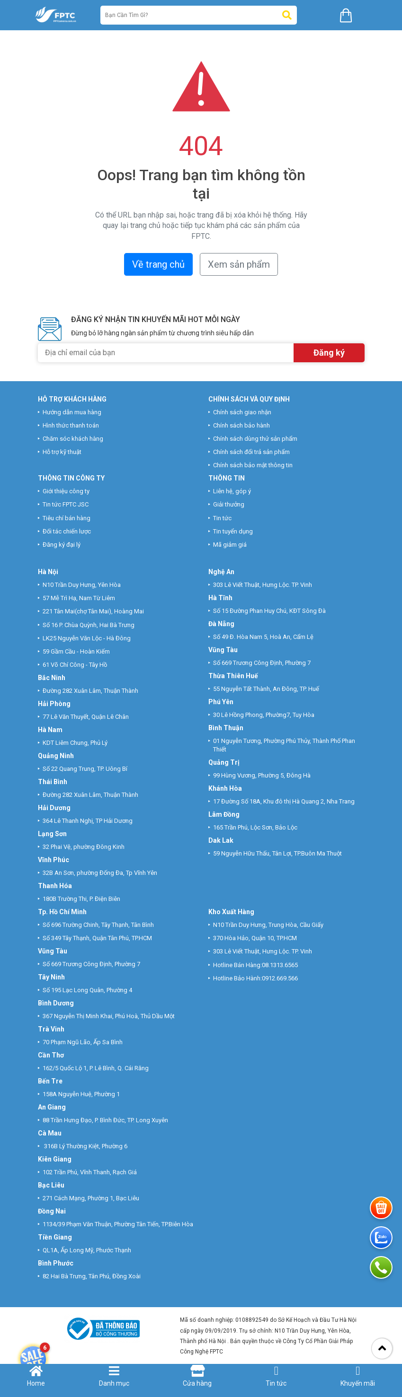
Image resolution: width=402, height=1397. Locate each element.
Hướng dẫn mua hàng (72, 412)
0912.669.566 (280, 978)
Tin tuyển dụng (233, 531)
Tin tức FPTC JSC (66, 504)
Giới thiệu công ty (66, 491)
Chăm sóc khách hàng (73, 438)
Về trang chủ (158, 264)
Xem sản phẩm (239, 264)
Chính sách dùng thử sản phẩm (255, 438)
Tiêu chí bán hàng (66, 518)
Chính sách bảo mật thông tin (253, 465)
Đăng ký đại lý (61, 544)
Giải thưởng (228, 504)
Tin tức (222, 518)
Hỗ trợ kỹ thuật (62, 451)
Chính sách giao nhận (242, 412)
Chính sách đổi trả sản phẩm (251, 451)
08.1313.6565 (280, 965)
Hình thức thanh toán (71, 425)
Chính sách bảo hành (241, 425)
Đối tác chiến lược (67, 531)
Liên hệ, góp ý (232, 491)
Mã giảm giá (230, 544)
